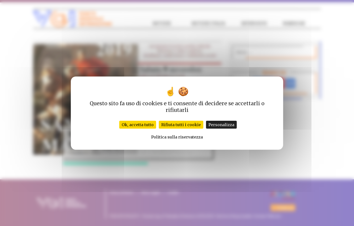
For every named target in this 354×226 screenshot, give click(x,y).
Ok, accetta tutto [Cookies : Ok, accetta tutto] (138, 124)
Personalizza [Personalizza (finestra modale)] (221, 124)
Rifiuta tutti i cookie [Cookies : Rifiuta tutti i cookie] (181, 124)
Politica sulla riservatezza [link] (177, 137)
